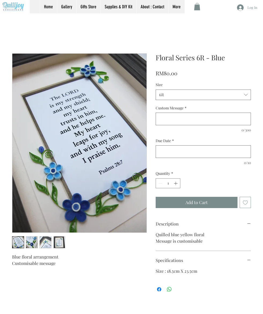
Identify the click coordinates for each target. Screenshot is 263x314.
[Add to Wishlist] (245, 202)
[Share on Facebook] (159, 289)
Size (159, 84)
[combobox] (203, 95)
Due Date (165, 140)
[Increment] (176, 183)
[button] (197, 6)
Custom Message (171, 107)
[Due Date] (203, 152)
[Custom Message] (203, 119)
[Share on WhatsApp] (169, 289)
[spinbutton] (168, 183)
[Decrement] (159, 183)
